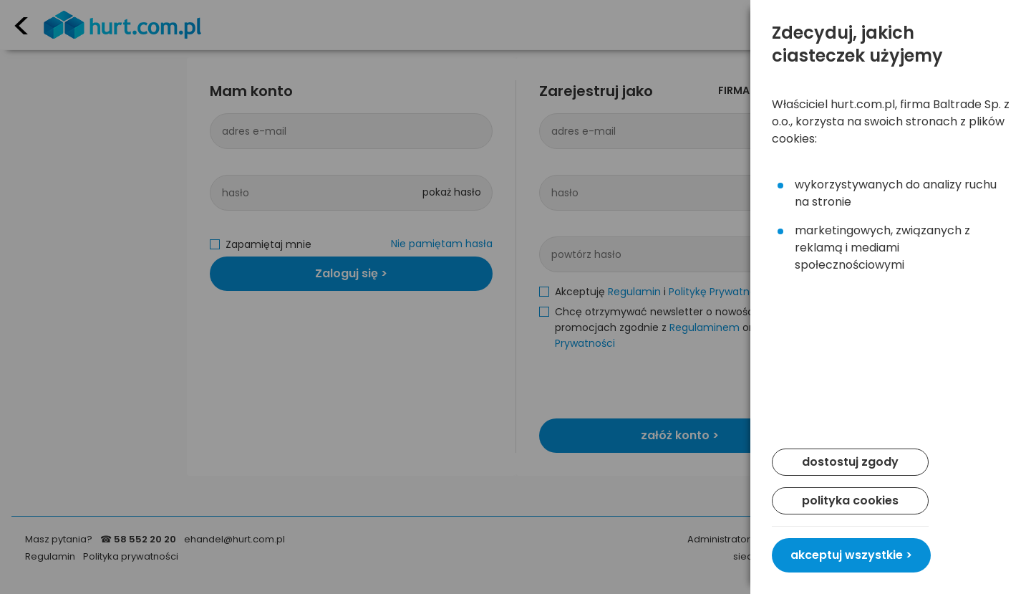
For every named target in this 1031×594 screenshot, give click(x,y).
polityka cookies (850, 500)
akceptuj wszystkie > (851, 555)
